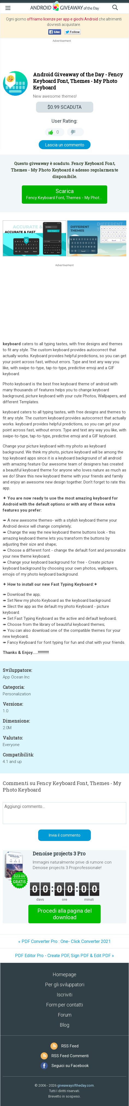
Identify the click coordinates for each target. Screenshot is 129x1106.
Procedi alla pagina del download (64, 914)
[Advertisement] (64, 56)
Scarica (66, 194)
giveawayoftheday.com (75, 1085)
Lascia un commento (64, 145)
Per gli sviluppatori (64, 984)
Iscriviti (64, 994)
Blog (64, 1025)
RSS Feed (70, 1046)
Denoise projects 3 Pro (59, 853)
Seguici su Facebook (70, 1065)
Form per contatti (64, 1005)
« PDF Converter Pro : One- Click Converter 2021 (64, 941)
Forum (64, 1015)
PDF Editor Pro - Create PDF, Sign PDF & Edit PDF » (64, 955)
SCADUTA (64, 107)
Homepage (64, 974)
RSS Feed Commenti (70, 1055)
